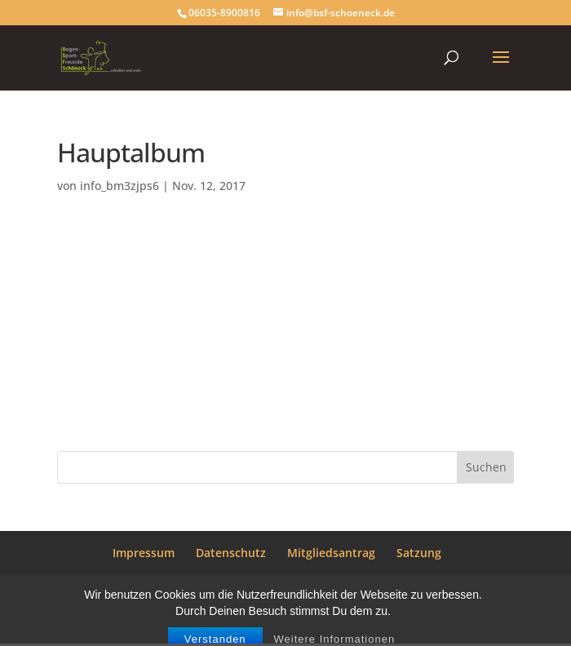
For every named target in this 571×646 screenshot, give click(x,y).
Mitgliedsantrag (331, 552)
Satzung (418, 552)
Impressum (144, 552)
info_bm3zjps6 (119, 185)
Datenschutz (231, 552)
